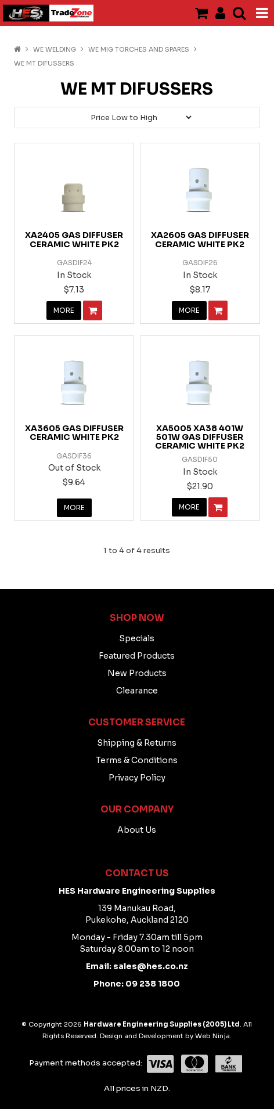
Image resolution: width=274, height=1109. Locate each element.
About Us (136, 830)
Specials (136, 638)
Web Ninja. (213, 1036)
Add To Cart (92, 310)
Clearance (137, 690)
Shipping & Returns (136, 743)
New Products (137, 673)
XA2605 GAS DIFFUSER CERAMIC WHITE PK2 (200, 239)
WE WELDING (54, 49)
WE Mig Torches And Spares (138, 49)
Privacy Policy (137, 777)
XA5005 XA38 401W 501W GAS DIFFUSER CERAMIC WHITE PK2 (199, 437)
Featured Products (137, 656)
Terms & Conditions (137, 760)
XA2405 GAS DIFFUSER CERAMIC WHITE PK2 (74, 239)
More (63, 310)
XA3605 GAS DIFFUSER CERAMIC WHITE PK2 (74, 432)
